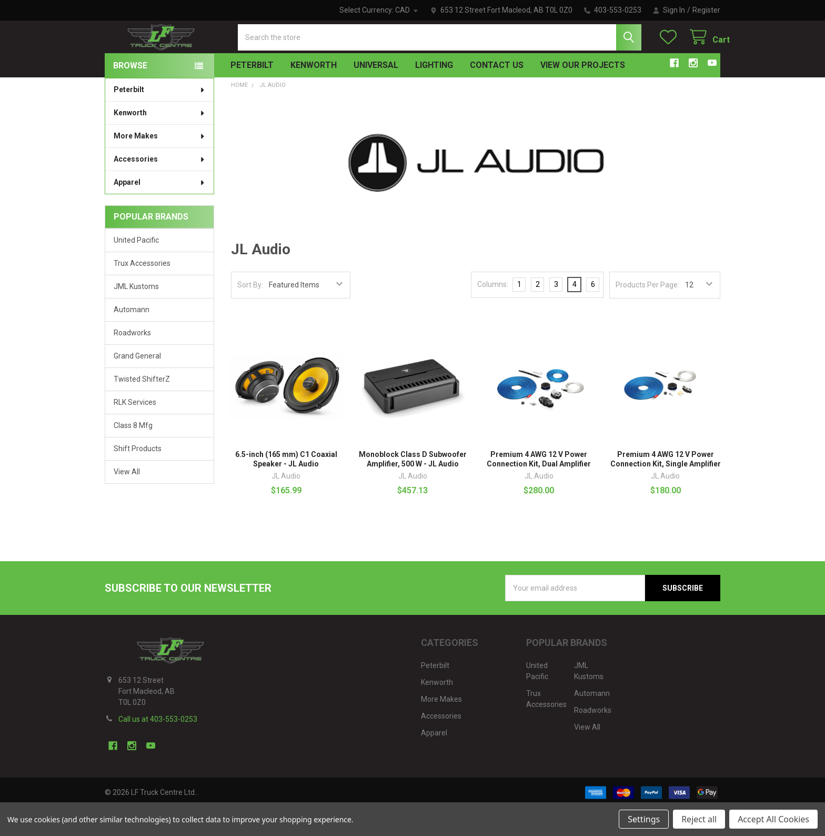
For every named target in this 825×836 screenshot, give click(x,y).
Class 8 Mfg (133, 454)
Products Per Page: (647, 313)
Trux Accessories (142, 291)
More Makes (160, 164)
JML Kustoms (136, 315)
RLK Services (135, 430)
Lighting (434, 93)
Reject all (699, 819)
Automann (131, 338)
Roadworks (132, 361)
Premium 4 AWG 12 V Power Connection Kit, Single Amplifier (665, 487)
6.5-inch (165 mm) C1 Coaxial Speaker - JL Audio (286, 487)
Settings (644, 819)
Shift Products (138, 477)
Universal (376, 93)
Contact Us (497, 93)
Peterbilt (252, 93)
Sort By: (250, 313)
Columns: (492, 312)
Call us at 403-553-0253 (157, 747)
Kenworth (313, 93)
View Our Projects (582, 93)
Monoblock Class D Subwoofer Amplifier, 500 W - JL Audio (413, 487)
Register (706, 10)
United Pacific (136, 268)
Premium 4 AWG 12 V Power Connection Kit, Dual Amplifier (539, 487)
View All (127, 500)
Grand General (137, 384)
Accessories (160, 187)
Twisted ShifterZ (142, 407)
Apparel (160, 210)
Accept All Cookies (773, 819)
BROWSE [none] (130, 94)
